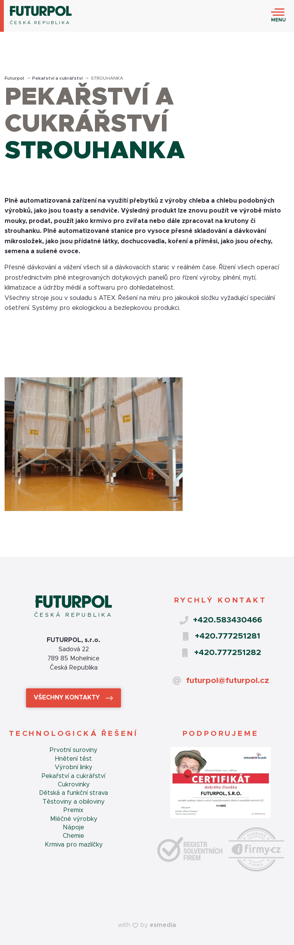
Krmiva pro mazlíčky (74, 845)
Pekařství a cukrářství (60, 78)
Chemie (73, 836)
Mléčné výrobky (73, 819)
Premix (73, 810)
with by (147, 925)
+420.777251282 (220, 652)
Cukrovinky (74, 784)
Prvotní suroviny (73, 750)
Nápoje (73, 827)
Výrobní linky (73, 767)
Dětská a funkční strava (73, 793)
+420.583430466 (220, 620)
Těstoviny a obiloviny (73, 802)
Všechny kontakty (73, 698)
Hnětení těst (73, 759)
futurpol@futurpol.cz (220, 680)
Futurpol (17, 78)
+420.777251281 (220, 636)
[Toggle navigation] (278, 16)
